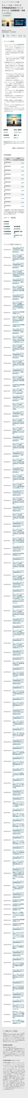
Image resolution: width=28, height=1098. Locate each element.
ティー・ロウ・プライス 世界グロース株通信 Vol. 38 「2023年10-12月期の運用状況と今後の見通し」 (18, 421)
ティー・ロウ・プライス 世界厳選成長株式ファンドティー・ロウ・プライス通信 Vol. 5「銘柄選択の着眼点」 (18, 944)
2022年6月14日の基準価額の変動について (18, 554)
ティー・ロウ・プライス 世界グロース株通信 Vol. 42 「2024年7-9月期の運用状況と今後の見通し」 (18, 363)
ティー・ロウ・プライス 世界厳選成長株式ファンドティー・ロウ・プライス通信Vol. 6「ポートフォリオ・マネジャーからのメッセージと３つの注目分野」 (18, 933)
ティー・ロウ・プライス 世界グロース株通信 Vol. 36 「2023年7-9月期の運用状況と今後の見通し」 (18, 446)
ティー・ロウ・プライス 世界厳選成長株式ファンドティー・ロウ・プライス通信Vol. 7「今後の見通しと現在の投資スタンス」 (18, 885)
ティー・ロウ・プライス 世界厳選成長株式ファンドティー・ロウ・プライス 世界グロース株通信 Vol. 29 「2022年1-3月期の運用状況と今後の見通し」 (18, 563)
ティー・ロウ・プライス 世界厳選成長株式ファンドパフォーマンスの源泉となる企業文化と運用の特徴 (18, 772)
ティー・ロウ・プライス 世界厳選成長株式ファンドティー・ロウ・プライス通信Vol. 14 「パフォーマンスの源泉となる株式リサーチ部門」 (18, 802)
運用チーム (16, 137)
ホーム (3, 2)
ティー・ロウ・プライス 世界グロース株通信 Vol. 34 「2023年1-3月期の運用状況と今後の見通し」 (18, 477)
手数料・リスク (8, 36)
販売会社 (24, 36)
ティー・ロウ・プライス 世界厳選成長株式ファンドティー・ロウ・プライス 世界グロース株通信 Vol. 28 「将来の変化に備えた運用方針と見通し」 (18, 575)
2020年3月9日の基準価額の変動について (18, 920)
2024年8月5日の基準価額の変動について (18, 385)
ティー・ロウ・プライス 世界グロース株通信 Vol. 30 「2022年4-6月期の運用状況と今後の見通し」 (18, 532)
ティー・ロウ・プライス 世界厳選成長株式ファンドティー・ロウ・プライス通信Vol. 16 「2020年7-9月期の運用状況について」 (18, 761)
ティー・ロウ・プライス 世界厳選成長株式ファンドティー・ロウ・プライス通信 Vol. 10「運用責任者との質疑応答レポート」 (18, 850)
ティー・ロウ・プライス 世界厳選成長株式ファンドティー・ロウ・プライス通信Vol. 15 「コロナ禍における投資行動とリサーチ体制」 (18, 783)
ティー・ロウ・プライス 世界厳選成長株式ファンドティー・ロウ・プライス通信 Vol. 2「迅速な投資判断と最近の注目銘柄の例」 (18, 985)
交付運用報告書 (7, 233)
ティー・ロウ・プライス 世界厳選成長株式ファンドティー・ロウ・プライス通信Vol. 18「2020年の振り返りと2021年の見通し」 (18, 732)
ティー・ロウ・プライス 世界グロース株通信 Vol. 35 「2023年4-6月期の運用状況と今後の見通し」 (18, 462)
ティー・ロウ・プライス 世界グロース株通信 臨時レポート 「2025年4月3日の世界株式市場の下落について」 (18, 319)
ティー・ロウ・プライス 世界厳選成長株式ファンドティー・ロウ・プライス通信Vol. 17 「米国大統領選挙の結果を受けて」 (18, 750)
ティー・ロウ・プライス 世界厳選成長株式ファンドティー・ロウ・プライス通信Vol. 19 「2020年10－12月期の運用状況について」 (18, 721)
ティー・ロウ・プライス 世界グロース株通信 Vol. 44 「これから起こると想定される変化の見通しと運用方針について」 (18, 339)
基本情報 (4, 36)
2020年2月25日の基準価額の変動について (18, 924)
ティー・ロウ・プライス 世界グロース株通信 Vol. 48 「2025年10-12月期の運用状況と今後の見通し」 (18, 257)
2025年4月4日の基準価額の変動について (18, 325)
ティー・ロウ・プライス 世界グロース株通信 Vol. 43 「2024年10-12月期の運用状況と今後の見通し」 (18, 347)
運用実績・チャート (14, 36)
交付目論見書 (7, 228)
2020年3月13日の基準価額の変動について (18, 904)
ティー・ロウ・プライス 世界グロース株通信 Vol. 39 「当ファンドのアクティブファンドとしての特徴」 (18, 406)
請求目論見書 (17, 228)
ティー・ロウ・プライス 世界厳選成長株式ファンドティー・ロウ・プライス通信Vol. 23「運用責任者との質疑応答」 (18, 661)
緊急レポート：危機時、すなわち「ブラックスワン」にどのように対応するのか (18, 915)
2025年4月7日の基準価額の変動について (18, 312)
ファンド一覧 (9, 2)
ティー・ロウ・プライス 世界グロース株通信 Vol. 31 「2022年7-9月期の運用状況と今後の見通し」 (18, 516)
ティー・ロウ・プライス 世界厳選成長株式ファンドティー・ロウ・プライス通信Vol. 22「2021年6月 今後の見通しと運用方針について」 (18, 672)
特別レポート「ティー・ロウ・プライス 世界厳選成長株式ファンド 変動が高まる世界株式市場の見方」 (18, 1014)
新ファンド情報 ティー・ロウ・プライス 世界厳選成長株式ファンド (18, 1021)
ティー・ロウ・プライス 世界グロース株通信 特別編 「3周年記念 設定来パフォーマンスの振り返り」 (18, 540)
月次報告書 (6, 223)
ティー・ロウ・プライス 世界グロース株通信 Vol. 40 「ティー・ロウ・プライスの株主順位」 (18, 391)
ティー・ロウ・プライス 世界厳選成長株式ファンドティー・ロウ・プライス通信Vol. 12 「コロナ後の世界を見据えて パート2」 (19, 822)
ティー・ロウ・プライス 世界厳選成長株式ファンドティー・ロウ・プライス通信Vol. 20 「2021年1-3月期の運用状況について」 (18, 702)
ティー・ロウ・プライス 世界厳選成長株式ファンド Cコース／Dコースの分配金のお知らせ (18, 493)
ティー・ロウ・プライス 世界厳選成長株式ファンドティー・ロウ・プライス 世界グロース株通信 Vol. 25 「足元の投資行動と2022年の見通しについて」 (18, 631)
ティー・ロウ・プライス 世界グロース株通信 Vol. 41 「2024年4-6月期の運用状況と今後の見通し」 (18, 379)
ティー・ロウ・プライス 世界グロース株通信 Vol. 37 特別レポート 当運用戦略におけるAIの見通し (18, 430)
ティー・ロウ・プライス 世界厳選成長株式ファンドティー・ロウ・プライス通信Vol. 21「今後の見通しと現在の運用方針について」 (18, 690)
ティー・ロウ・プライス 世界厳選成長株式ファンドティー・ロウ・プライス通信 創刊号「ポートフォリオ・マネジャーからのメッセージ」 (18, 1004)
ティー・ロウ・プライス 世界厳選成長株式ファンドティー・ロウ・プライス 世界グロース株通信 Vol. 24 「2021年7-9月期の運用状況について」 (18, 643)
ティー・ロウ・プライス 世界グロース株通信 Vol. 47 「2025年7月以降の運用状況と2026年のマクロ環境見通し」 (18, 273)
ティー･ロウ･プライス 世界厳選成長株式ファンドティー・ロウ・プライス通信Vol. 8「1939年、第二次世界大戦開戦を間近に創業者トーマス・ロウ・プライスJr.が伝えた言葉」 (18, 873)
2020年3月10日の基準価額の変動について (18, 908)
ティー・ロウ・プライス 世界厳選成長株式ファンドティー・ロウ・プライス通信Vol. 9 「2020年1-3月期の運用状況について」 (18, 861)
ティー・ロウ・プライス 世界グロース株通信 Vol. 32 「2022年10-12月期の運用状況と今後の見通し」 (18, 500)
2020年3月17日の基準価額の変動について (18, 900)
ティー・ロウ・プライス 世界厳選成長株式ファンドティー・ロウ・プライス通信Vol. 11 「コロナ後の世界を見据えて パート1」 (19, 839)
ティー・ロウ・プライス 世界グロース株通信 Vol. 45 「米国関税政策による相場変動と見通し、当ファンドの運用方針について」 (18, 305)
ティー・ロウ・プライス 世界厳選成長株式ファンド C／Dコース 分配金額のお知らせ (18, 250)
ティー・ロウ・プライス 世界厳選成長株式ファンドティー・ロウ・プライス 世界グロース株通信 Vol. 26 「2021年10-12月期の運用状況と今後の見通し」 (18, 611)
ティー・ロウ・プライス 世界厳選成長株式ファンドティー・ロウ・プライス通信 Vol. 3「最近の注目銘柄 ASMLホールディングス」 (18, 974)
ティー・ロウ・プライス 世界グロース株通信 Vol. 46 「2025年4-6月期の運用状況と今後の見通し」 (18, 289)
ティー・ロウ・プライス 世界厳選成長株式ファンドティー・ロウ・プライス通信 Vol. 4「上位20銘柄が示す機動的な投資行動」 (18, 962)
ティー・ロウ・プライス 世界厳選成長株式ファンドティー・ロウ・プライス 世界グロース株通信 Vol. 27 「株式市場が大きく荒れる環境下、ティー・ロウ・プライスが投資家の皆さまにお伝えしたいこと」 (18, 596)
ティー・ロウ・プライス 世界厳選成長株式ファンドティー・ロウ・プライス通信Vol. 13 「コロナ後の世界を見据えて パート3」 (19, 812)
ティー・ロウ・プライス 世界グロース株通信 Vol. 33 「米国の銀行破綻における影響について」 (18, 485)
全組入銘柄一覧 (20, 36)
